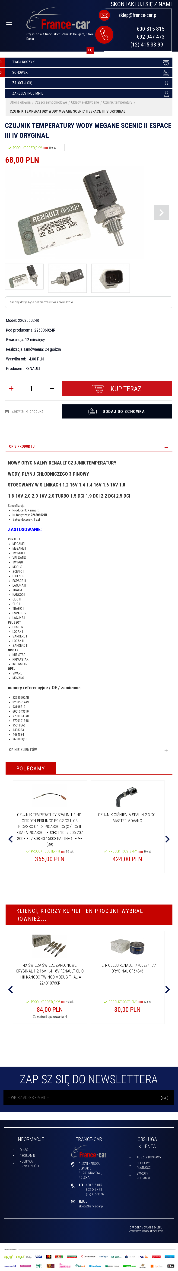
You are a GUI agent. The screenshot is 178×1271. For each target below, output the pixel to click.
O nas (24, 1149)
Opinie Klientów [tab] (23, 748)
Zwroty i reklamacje (145, 1174)
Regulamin (27, 1154)
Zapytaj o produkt (24, 410)
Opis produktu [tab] (22, 445)
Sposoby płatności (144, 1164)
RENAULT (32, 368)
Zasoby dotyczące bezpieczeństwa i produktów (41, 302)
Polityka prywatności (29, 1162)
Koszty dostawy (149, 1156)
